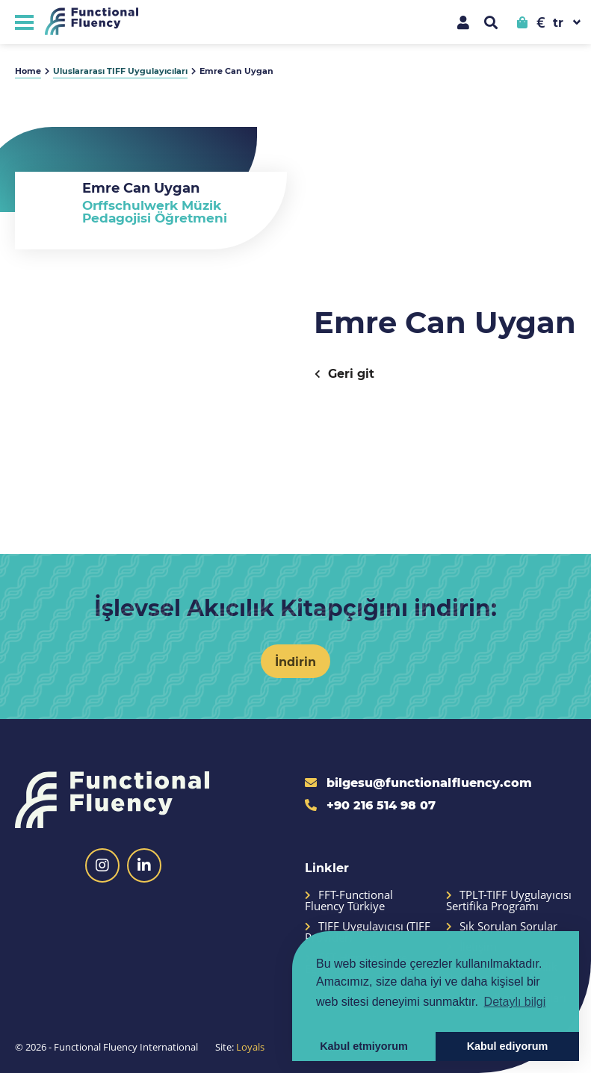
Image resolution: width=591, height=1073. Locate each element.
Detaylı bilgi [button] (515, 1001)
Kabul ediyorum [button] (507, 1046)
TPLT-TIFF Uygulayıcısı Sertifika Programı (509, 900)
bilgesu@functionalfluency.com (418, 782)
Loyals (250, 1047)
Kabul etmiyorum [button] (364, 1046)
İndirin (295, 661)
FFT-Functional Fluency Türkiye (349, 900)
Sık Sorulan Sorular (501, 926)
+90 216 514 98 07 (370, 804)
